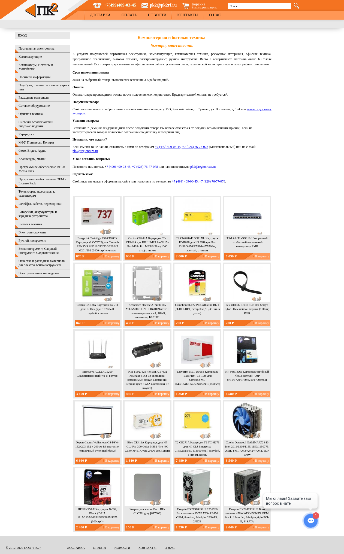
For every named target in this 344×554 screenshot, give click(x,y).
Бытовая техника (30, 224)
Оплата (129, 15)
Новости (157, 15)
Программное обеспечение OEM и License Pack (43, 181)
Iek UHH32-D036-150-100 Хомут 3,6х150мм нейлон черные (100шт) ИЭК (247, 309)
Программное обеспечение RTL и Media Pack (42, 169)
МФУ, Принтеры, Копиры (36, 142)
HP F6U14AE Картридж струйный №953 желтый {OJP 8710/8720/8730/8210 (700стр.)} (247, 375)
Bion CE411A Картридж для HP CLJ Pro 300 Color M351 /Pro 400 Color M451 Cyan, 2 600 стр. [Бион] (147, 446)
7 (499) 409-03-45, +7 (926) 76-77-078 (132, 167)
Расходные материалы (34, 97)
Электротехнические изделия (39, 273)
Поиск (233, 6)
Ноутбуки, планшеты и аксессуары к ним (44, 87)
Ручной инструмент (32, 240)
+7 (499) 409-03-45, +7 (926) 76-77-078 (181, 147)
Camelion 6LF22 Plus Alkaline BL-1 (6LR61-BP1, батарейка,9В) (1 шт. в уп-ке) (197, 309)
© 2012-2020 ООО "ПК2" (23, 548)
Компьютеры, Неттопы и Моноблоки (36, 67)
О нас (215, 15)
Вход (22, 35)
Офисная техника (31, 114)
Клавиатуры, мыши (32, 159)
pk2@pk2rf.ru (163, 5)
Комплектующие (30, 57)
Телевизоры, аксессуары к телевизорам (37, 193)
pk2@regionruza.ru (85, 151)
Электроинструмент (32, 232)
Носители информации (34, 77)
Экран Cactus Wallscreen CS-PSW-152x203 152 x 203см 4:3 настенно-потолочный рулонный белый (97, 446)
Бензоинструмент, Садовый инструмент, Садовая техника (39, 251)
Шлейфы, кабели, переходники (40, 204)
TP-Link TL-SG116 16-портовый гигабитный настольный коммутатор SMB (247, 242)
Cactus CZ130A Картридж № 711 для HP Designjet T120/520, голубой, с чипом (97, 309)
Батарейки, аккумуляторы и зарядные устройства (38, 214)
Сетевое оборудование (34, 106)
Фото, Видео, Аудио (32, 151)
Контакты (187, 15)
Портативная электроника (37, 48)
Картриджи (26, 134)
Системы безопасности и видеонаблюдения (36, 124)
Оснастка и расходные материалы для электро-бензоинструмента (42, 263)
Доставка (100, 15)
